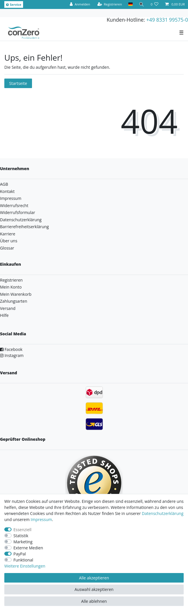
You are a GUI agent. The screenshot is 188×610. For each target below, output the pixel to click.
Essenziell (23, 529)
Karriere (7, 234)
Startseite (18, 83)
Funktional (23, 560)
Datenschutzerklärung (21, 219)
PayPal (20, 554)
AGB (4, 184)
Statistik (21, 535)
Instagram (12, 355)
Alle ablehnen (94, 601)
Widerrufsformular (17, 212)
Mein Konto (11, 287)
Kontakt (7, 191)
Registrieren (11, 280)
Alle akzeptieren (94, 578)
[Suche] (141, 4)
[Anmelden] (80, 4)
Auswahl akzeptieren (93, 589)
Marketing (23, 541)
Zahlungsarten (13, 301)
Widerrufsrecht (14, 205)
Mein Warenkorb (15, 294)
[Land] (130, 4)
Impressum (10, 198)
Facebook (11, 349)
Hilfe (4, 315)
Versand (8, 308)
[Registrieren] (109, 4)
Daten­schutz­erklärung (162, 513)
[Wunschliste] (154, 4)
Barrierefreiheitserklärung (24, 226)
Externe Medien (28, 548)
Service (13, 4)
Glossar (7, 248)
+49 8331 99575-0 (167, 19)
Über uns (8, 240)
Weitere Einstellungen (24, 566)
